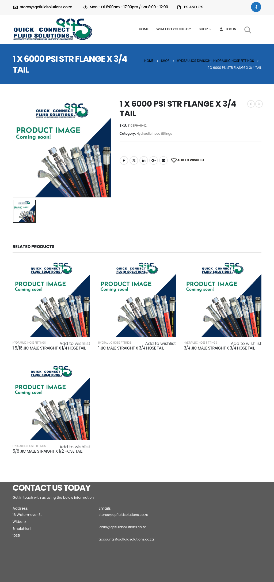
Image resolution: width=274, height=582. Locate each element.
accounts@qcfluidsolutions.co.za (126, 539)
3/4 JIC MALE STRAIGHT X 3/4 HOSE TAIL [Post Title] (219, 348)
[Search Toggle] (248, 29)
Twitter (134, 160)
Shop (203, 29)
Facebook (124, 160)
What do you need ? (173, 29)
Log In (227, 29)
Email (163, 160)
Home (144, 29)
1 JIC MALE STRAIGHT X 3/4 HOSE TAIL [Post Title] (131, 348)
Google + (153, 160)
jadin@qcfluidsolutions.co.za (123, 527)
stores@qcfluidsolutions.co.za (124, 514)
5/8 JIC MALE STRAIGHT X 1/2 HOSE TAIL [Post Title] (47, 451)
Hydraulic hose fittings (154, 133)
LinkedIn (143, 160)
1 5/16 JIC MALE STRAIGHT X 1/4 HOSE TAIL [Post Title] (49, 348)
